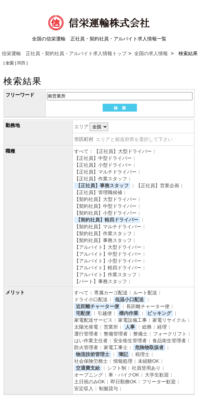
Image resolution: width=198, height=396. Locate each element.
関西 (21, 63)
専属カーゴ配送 (111, 292)
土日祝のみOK (89, 381)
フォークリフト (170, 333)
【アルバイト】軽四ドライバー (107, 267)
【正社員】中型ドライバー (103, 158)
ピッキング (159, 313)
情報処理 (122, 361)
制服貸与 (108, 388)
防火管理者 (86, 347)
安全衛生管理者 (130, 340)
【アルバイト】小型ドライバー (107, 261)
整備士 (140, 333)
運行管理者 (86, 333)
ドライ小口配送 (91, 299)
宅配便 (83, 313)
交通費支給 (88, 368)
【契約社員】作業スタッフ (103, 233)
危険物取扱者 (149, 347)
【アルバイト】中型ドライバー (107, 254)
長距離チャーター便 (148, 306)
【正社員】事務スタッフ (102, 185)
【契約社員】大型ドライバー (105, 199)
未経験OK (148, 361)
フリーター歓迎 (159, 381)
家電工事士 (116, 347)
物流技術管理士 (92, 354)
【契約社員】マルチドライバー (107, 226)
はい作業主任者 (91, 340)
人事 (130, 327)
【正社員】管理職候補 (98, 192)
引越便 (104, 313)
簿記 (123, 354)
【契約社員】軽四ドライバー (107, 219)
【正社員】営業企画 (157, 185)
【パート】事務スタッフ (100, 281)
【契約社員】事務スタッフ (103, 240)
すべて (81, 151)
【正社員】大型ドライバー (123, 151)
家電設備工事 (132, 320)
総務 (147, 327)
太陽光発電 (86, 327)
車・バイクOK (123, 375)
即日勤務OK (123, 381)
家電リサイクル (169, 320)
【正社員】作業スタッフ (100, 178)
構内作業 (128, 313)
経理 (162, 327)
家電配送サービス (93, 320)
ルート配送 (145, 292)
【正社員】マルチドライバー (105, 172)
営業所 (111, 327)
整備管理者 (116, 333)
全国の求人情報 (151, 53)
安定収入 (83, 388)
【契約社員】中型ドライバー (105, 206)
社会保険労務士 (91, 361)
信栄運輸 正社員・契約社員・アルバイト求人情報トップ (64, 53)
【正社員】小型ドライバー (103, 165)
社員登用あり (146, 368)
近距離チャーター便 (97, 306)
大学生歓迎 (157, 375)
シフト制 (116, 368)
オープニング (88, 375)
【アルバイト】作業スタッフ (105, 274)
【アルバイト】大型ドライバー (107, 247)
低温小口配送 (129, 299)
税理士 (142, 354)
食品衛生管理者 (169, 340)
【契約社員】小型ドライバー (105, 213)
